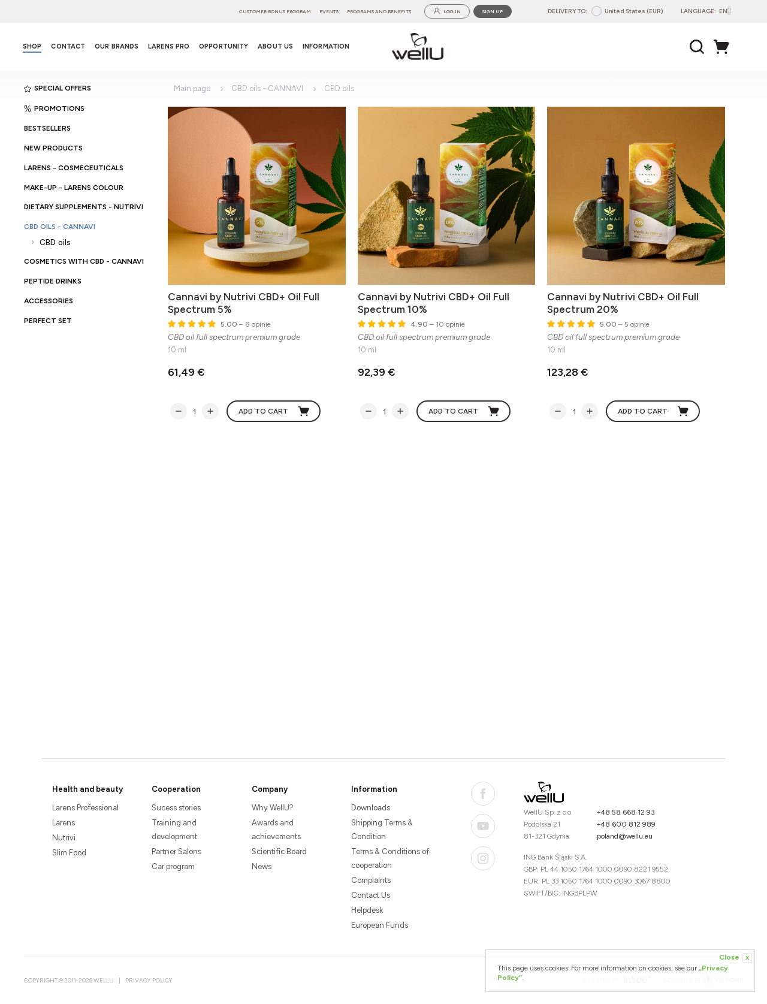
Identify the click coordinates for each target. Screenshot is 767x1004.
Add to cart (274, 411)
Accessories (48, 301)
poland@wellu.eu (625, 836)
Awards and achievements (276, 829)
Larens (63, 822)
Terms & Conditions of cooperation (390, 858)
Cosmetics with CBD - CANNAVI (84, 261)
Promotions (54, 108)
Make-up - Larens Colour (73, 187)
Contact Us (370, 895)
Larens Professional (85, 807)
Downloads (370, 807)
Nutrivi (64, 837)
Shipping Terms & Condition (382, 829)
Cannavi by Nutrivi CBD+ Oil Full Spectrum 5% (243, 303)
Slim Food (69, 852)
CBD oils (55, 242)
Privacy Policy (149, 980)
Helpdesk (367, 910)
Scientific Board (279, 851)
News (261, 866)
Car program (173, 866)
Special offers (57, 88)
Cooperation (176, 789)
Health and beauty (87, 789)
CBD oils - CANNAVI (59, 226)
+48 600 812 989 (626, 824)
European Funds (379, 925)
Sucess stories (176, 807)
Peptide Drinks (52, 281)
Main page (192, 88)
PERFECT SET (48, 320)
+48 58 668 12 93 (626, 812)
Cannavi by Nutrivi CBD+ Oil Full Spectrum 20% (623, 303)
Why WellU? (273, 807)
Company (270, 789)
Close (735, 958)
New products (53, 148)
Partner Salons (176, 851)
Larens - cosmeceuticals (73, 168)
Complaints (371, 880)
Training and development (174, 829)
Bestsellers (47, 128)
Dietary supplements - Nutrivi (83, 207)
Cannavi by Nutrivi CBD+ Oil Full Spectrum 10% (433, 303)
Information (374, 789)
